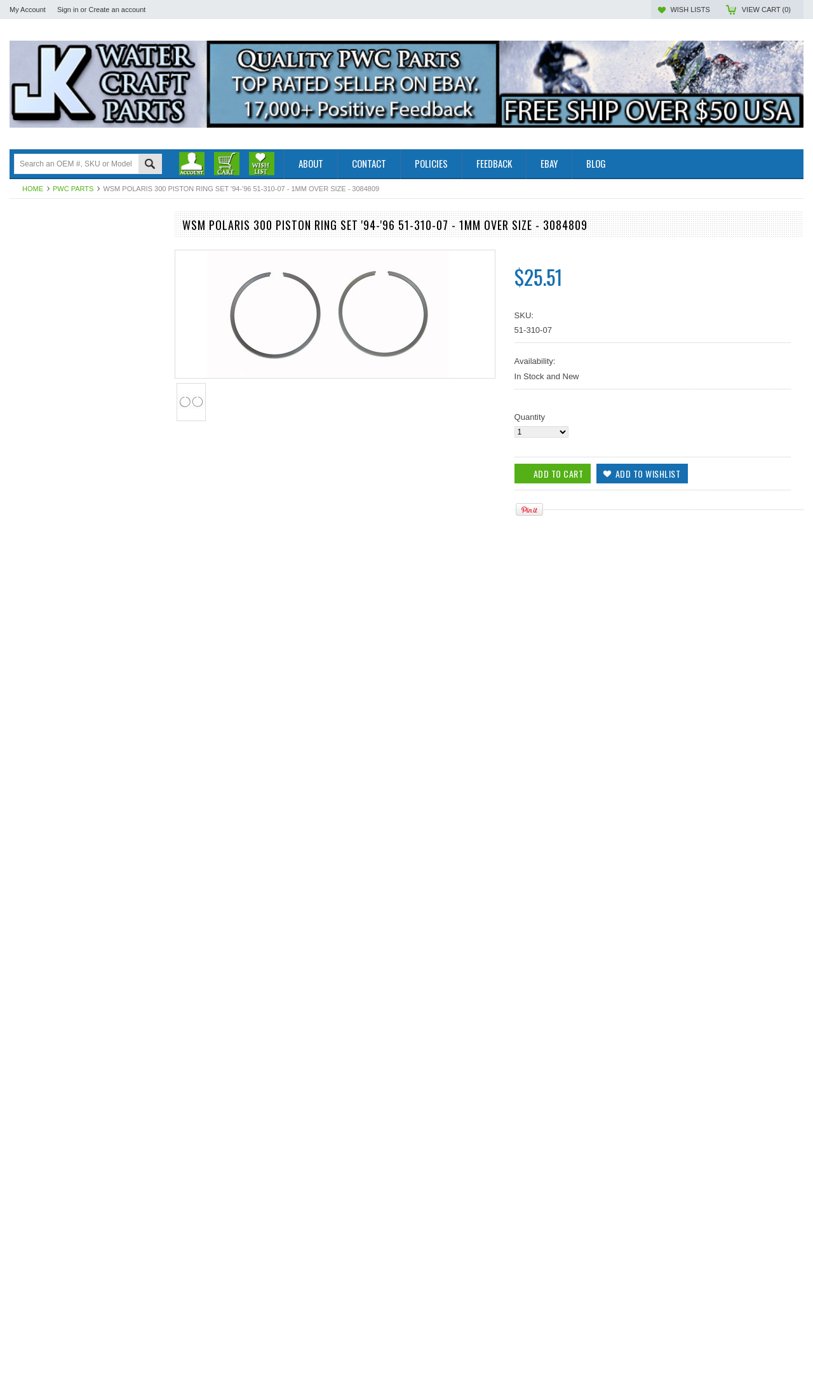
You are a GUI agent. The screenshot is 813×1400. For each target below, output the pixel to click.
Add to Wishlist (145, 828)
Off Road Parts (37, 264)
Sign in (68, 9)
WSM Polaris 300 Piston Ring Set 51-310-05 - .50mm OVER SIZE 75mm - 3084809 (86, 1059)
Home (32, 188)
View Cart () (766, 9)
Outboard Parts (37, 243)
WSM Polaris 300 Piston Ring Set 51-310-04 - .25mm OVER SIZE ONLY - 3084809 (86, 917)
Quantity (529, 417)
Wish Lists (689, 9)
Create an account (116, 9)
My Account (28, 9)
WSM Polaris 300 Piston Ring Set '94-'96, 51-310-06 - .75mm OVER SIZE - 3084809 (85, 1201)
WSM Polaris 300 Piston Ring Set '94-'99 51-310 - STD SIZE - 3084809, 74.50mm (85, 776)
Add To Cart (46, 827)
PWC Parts (73, 188)
